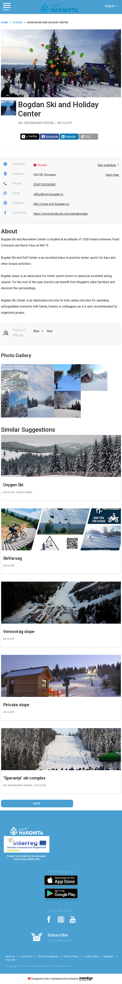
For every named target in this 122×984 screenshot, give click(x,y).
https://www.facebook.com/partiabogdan (60, 214)
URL (86, 137)
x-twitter (29, 136)
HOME (4, 22)
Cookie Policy (91, 956)
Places (17, 22)
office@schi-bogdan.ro (48, 194)
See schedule (107, 165)
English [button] (110, 6)
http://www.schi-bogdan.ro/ (51, 204)
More (37, 803)
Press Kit (10, 960)
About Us (10, 956)
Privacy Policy (71, 956)
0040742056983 (44, 184)
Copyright (108, 956)
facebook (50, 137)
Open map (112, 175)
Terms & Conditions (48, 956)
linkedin (69, 137)
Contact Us (26, 956)
